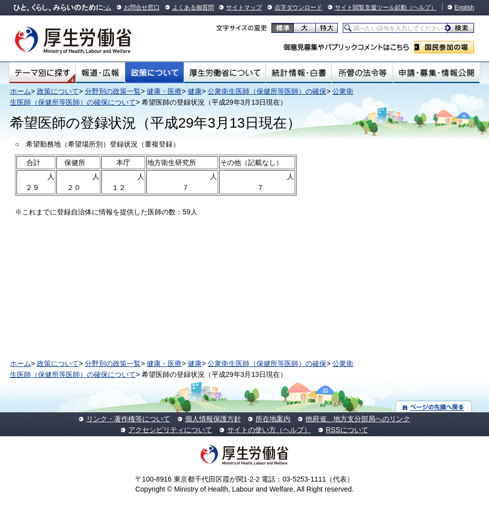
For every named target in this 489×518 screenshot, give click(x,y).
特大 (326, 27)
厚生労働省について (225, 72)
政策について (154, 72)
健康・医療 (164, 91)
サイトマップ (244, 7)
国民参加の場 (444, 47)
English (464, 7)
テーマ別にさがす (42, 72)
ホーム (20, 91)
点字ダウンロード (298, 7)
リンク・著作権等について (128, 419)
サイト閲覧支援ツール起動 (371, 7)
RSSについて (347, 430)
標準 (282, 27)
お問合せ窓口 (142, 7)
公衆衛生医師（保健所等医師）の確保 (267, 91)
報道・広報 (100, 72)
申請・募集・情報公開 (436, 72)
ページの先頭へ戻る (434, 406)
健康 (195, 91)
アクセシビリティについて (170, 430)
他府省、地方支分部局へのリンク (357, 419)
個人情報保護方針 (213, 419)
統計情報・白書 (298, 72)
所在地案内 (272, 419)
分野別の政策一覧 (113, 91)
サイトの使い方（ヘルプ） (269, 430)
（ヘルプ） (422, 7)
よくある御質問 (193, 7)
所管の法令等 (362, 72)
